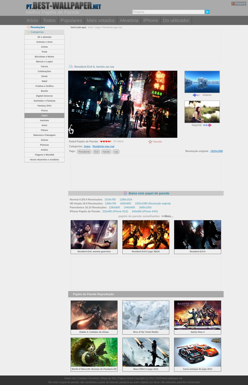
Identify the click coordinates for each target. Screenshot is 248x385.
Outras (44, 140)
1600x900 (125, 203)
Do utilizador (176, 20)
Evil (96, 151)
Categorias (35, 32)
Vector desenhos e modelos (44, 159)
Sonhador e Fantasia (44, 100)
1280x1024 (126, 199)
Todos (49, 20)
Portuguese (238, 3)
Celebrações (44, 71)
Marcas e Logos (44, 61)
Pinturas (44, 145)
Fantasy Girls (44, 105)
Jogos (44, 115)
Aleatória (129, 20)
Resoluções (36, 27)
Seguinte (202, 113)
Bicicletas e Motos (44, 56)
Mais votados (101, 20)
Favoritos (94, 378)
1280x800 (114, 207)
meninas (44, 120)
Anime (44, 47)
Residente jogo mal (112, 27)
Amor (44, 125)
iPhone (150, 20)
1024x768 (110, 199)
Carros (44, 66)
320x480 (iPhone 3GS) (115, 211)
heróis (106, 151)
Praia (44, 51)
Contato (82, 378)
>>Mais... (167, 216)
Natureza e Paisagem (44, 135)
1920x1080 (216, 151)
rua (116, 151)
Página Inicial (125, 378)
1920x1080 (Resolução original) (153, 203)
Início (32, 20)
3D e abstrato (44, 37)
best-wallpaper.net (172, 378)
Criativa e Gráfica (44, 86)
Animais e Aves (44, 42)
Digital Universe (44, 96)
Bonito (44, 91)
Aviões (44, 150)
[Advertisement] (146, 53)
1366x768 (110, 203)
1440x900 (129, 207)
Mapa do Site (108, 378)
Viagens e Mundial (44, 154)
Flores (44, 110)
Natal (44, 81)
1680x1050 (145, 207)
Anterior (202, 83)
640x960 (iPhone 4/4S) (145, 211)
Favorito (157, 141)
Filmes (44, 130)
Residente (84, 151)
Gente (44, 76)
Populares (71, 20)
